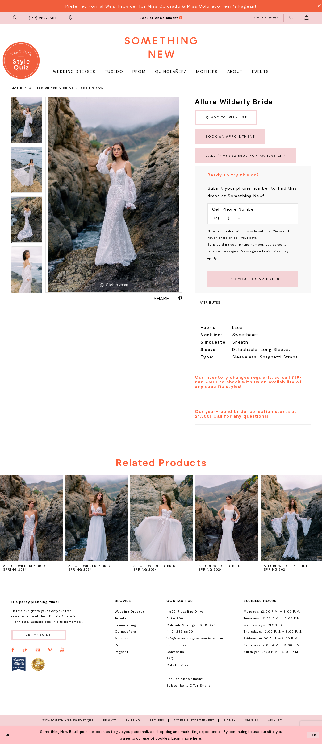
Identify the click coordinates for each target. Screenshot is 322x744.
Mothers (121, 638)
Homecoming (125, 625)
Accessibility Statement (194, 720)
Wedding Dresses (130, 611)
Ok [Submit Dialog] (313, 735)
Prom (119, 645)
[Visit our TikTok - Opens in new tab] (25, 650)
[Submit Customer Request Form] (253, 279)
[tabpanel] (27, 122)
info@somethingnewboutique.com (194, 638)
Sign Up (251, 720)
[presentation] (31, 518)
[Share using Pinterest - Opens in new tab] (180, 298)
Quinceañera (125, 631)
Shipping (133, 720)
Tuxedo (120, 618)
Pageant (121, 652)
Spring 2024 (92, 88)
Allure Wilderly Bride (51, 88)
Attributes (210, 302)
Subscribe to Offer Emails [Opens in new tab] (188, 685)
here (197, 738)
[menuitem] (15, 18)
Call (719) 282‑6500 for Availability (245, 155)
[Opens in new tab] (18, 664)
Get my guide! (39, 634)
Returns (157, 720)
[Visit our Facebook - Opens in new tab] (12, 650)
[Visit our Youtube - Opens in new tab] (62, 650)
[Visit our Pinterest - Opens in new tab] (50, 650)
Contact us (175, 652)
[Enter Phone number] (250, 218)
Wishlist (275, 720)
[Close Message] (317, 6)
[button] (15, 18)
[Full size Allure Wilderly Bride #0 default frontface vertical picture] (114, 194)
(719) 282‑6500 (179, 631)
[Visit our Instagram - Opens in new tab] (38, 650)
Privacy (109, 720)
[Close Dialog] (7, 735)
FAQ (170, 658)
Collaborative (177, 665)
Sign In (230, 720)
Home (16, 88)
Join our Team (178, 645)
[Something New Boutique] (161, 47)
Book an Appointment (230, 136)
